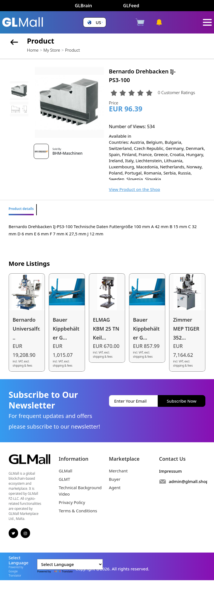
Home (32, 50)
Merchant (118, 471)
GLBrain (83, 6)
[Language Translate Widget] (70, 564)
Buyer (114, 479)
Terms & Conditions (78, 510)
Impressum (170, 471)
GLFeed (131, 6)
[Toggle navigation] (207, 22)
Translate (62, 571)
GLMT (64, 479)
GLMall (65, 471)
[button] (94, 22)
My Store (51, 50)
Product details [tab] (21, 208)
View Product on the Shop (134, 189)
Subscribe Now (181, 401)
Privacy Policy (72, 502)
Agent (115, 487)
